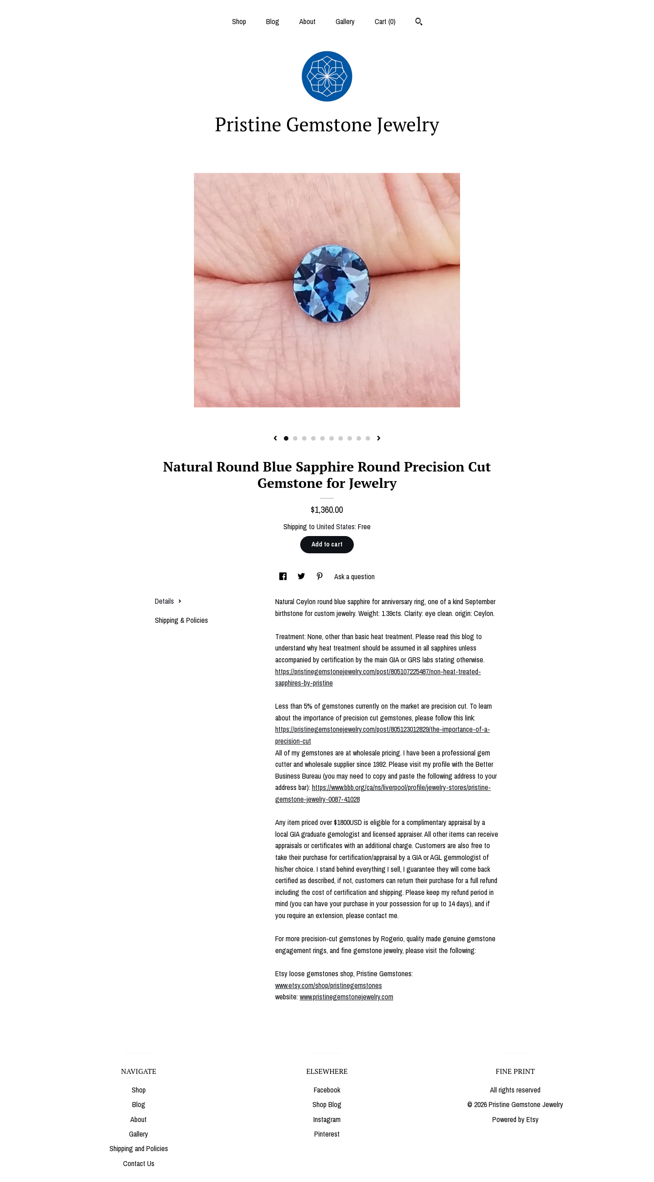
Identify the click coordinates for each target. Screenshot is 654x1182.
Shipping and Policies (138, 1148)
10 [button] (368, 438)
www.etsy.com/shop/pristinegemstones (328, 985)
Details (168, 601)
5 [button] (322, 438)
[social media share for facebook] (283, 576)
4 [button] (313, 438)
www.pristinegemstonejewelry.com (346, 997)
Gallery (345, 21)
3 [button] (304, 438)
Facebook (327, 1090)
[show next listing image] (379, 439)
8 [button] (349, 438)
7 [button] (340, 438)
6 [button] (331, 438)
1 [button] (286, 438)
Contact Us (138, 1163)
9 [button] (359, 438)
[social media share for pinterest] (320, 576)
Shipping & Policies (181, 620)
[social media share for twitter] (302, 576)
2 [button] (295, 438)
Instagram (327, 1119)
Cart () (385, 21)
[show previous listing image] (275, 439)
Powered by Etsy (515, 1119)
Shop (239, 21)
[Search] (419, 23)
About (307, 21)
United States (336, 526)
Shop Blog (327, 1104)
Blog (272, 21)
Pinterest (327, 1134)
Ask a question (354, 576)
